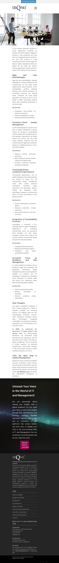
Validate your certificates (18, 497)
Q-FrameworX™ (16, 500)
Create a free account (28, 1)
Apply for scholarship (17, 506)
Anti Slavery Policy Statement (19, 515)
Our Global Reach (16, 503)
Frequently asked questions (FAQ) (20, 509)
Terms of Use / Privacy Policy (19, 512)
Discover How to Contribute (25, 445)
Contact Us (15, 517)
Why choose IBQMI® (17, 494)
